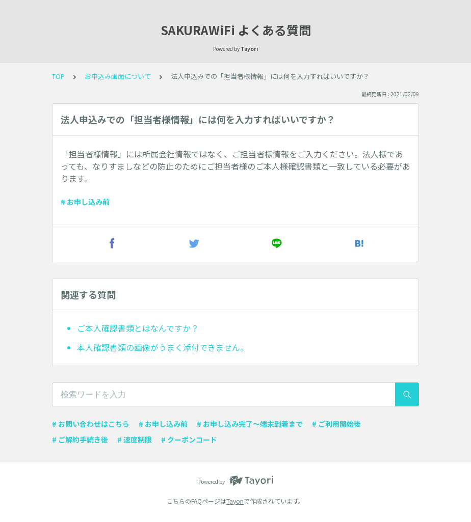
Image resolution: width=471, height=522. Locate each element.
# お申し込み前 (85, 202)
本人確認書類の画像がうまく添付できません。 (162, 347)
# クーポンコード (189, 439)
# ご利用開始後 (336, 424)
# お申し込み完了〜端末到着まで (250, 424)
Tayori (235, 501)
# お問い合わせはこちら (90, 424)
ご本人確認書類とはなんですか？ (138, 328)
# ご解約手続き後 (80, 439)
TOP (58, 76)
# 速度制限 (134, 439)
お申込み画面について (118, 76)
